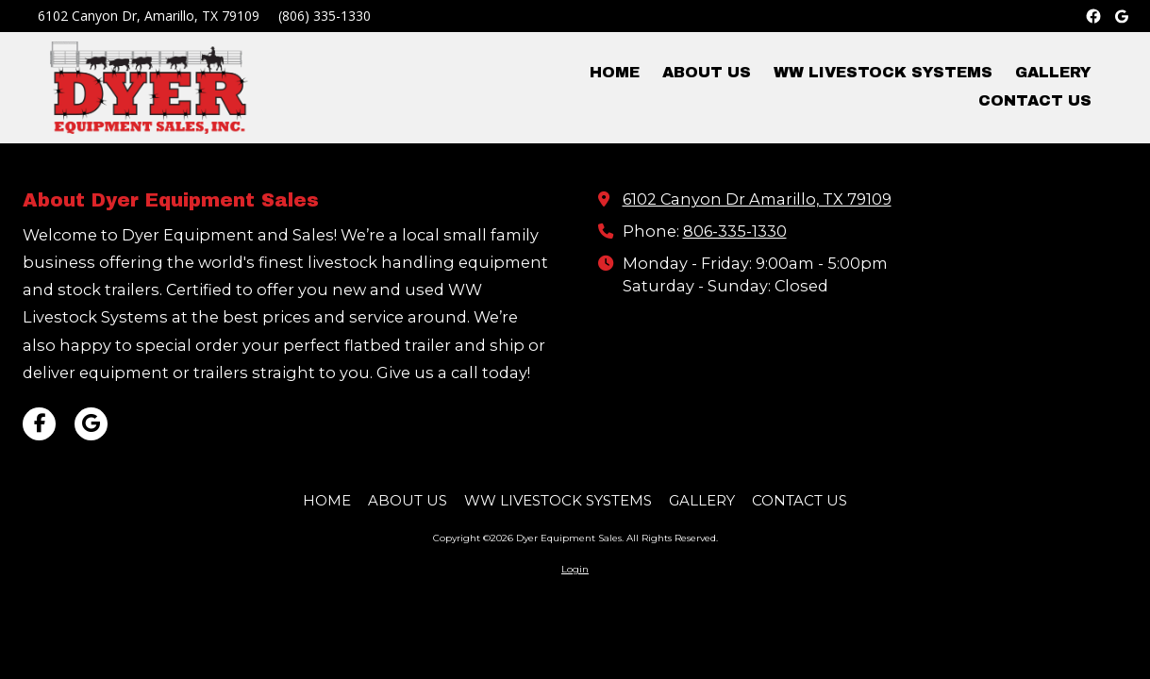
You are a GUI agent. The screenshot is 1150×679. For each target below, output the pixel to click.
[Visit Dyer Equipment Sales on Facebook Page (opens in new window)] (39, 423)
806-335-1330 (735, 231)
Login (575, 569)
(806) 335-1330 (324, 16)
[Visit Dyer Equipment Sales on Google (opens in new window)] (91, 423)
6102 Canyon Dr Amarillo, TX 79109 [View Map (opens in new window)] (757, 199)
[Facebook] (1093, 16)
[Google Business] (1121, 16)
